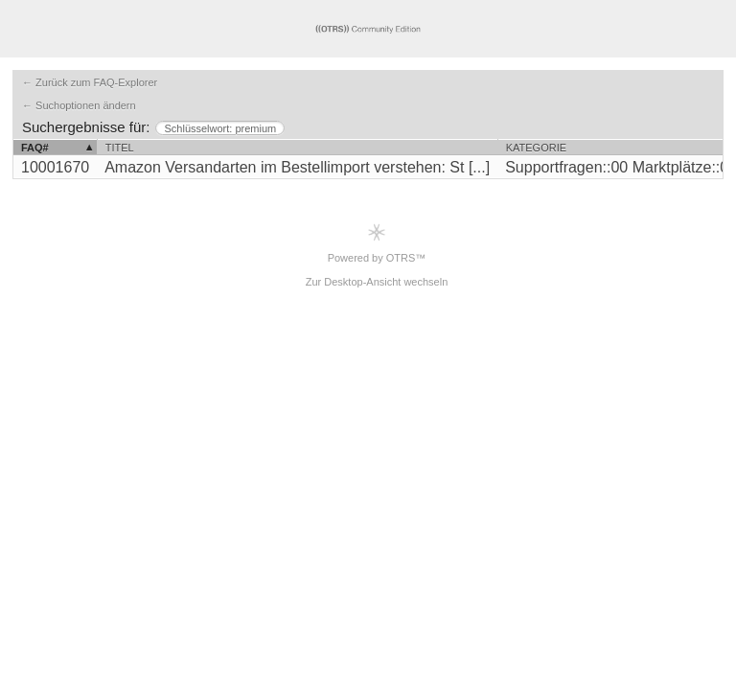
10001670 (55, 167)
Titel (119, 147)
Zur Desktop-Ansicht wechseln (377, 282)
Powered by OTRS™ (377, 243)
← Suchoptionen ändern (79, 105)
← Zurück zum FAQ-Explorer (89, 82)
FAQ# (35, 147)
